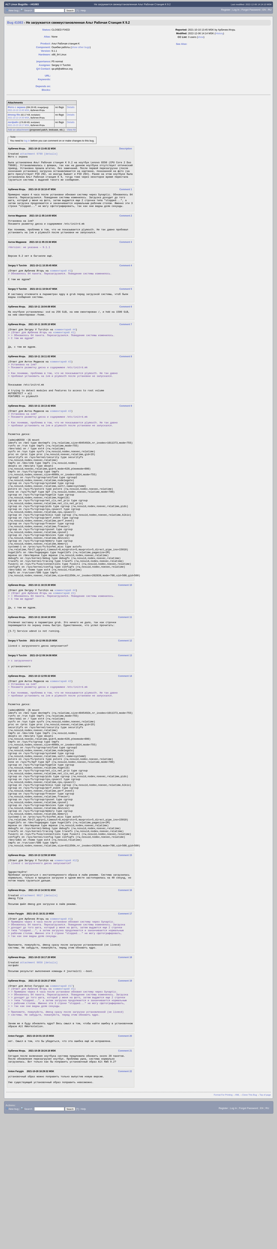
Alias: (47, 36)
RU (270, 9)
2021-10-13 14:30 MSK (18, 118)
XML (237, 1228)
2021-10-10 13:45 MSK (18, 110)
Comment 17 (125, 1026)
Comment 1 (125, 195)
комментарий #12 (66, 966)
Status (46, 29)
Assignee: (45, 65)
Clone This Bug (249, 1228)
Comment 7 (125, 342)
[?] (77, 10)
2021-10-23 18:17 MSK (18, 125)
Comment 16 (125, 1000)
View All (71, 129)
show (201, 37)
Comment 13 (125, 725)
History (219, 33)
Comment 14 (125, 748)
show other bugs (81, 47)
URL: (48, 75)
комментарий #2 (60, 384)
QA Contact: (43, 68)
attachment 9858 (31, 1081)
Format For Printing (223, 1228)
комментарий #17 (61, 1107)
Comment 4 (125, 279)
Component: (43, 47)
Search (28, 10)
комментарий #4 (65, 348)
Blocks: (46, 89)
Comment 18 (125, 1076)
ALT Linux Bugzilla (16, 4)
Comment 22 (125, 1203)
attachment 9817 (31, 1006)
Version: (46, 50)
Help (83, 10)
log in (27, 140)
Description (125, 148)
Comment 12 (125, 710)
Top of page (265, 1228)
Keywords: (44, 79)
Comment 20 (125, 1165)
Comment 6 (125, 324)
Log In (235, 9)
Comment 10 (125, 648)
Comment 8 (125, 379)
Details (70, 107)
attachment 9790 (31, 154)
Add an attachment (18, 129)
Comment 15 (125, 960)
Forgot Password (250, 9)
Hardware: (44, 54)
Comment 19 (125, 1102)
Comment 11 (125, 684)
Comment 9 (125, 436)
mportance (43, 61)
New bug (13, 10)
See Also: (181, 43)
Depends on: (43, 86)
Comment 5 (125, 305)
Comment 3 (125, 253)
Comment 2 (125, 224)
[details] (51, 154)
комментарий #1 (60, 285)
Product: (45, 43)
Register (225, 9)
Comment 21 (125, 1181)
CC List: (182, 37)
